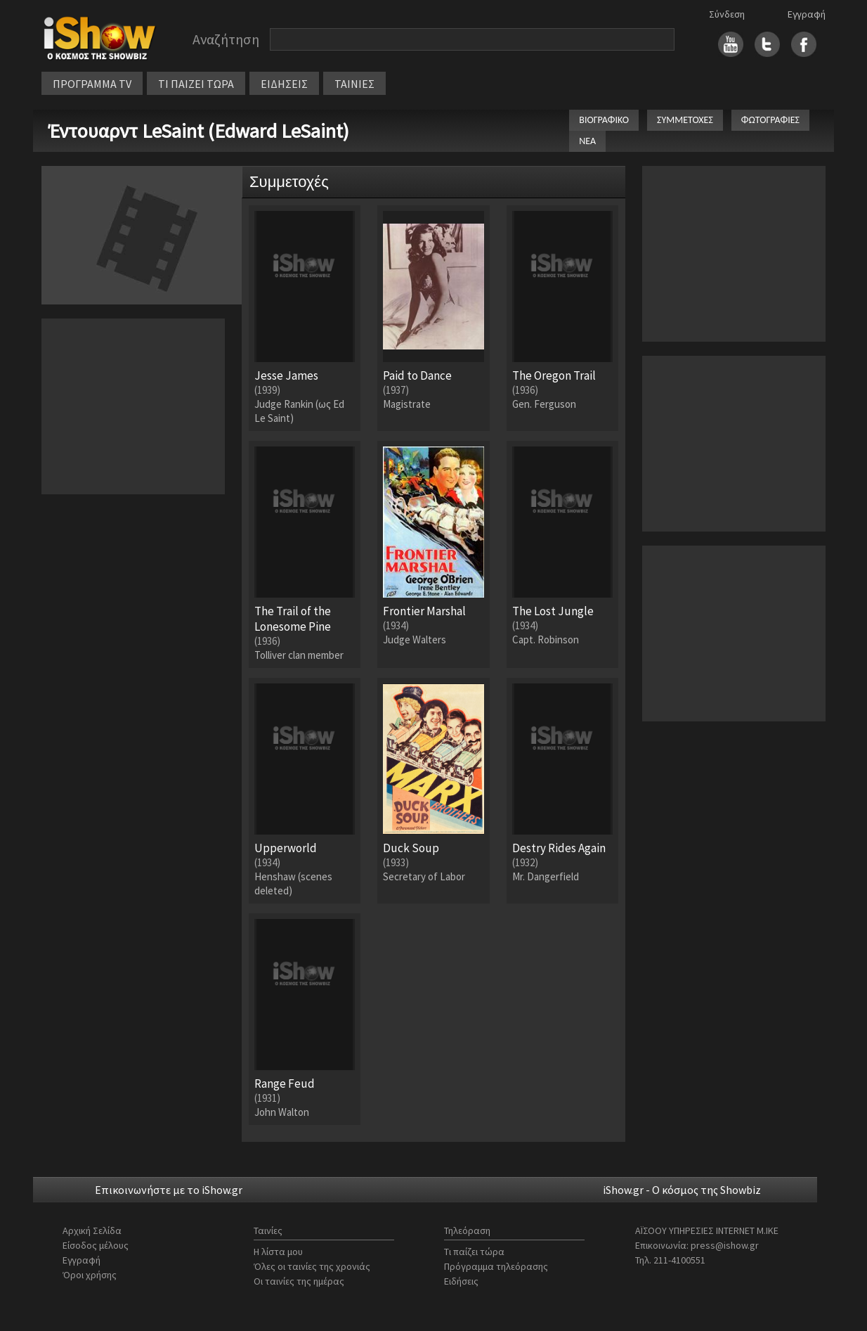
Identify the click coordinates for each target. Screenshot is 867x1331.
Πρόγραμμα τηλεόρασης (496, 1266)
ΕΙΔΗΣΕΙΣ (284, 84)
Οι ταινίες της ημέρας (299, 1281)
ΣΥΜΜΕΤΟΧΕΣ (685, 120)
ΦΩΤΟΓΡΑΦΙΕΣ (770, 120)
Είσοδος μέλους (96, 1245)
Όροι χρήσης (90, 1274)
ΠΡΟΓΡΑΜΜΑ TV (92, 84)
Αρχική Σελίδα (92, 1230)
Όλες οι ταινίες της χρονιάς (312, 1266)
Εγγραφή (807, 14)
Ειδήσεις (461, 1281)
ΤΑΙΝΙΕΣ (354, 84)
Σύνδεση (727, 14)
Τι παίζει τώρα (474, 1251)
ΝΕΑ (587, 141)
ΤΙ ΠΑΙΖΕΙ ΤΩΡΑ (196, 84)
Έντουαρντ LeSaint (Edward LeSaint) (198, 130)
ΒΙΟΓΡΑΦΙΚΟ (604, 120)
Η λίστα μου (278, 1251)
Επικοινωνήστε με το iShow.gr (168, 1190)
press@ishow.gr (725, 1245)
